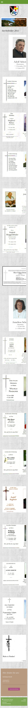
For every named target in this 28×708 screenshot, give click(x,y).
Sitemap (11, 699)
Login (24, 699)
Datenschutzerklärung (14, 689)
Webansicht (23, 700)
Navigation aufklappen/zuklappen (14, 2)
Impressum (4, 702)
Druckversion (5, 699)
